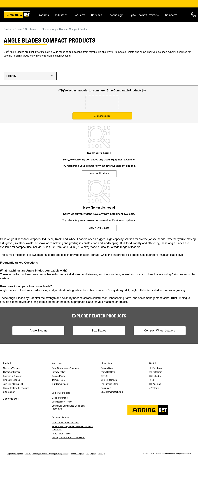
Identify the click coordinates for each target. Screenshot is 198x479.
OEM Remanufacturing (112, 392)
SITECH (105, 376)
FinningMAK (106, 388)
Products (43, 15)
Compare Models (102, 116)
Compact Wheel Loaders (157, 330)
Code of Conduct (60, 398)
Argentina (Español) (15, 454)
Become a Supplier (12, 376)
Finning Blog (107, 368)
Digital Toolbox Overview (144, 15)
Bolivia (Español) (32, 454)
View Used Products (99, 173)
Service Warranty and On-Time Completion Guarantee (72, 428)
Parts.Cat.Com (108, 372)
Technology (115, 15)
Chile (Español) (62, 454)
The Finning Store (109, 384)
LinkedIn (156, 376)
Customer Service (11, 372)
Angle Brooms (40, 330)
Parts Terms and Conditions (65, 422)
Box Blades (99, 330)
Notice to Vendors (11, 368)
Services (96, 15)
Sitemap (101, 454)
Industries (61, 15)
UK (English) (91, 454)
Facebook (157, 368)
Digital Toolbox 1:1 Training (16, 388)
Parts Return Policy (61, 433)
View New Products (99, 227)
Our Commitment (60, 384)
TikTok (155, 388)
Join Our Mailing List (13, 384)
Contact (193, 14)
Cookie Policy (58, 376)
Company (171, 15)
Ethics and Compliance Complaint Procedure (68, 407)
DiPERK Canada (109, 380)
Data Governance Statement (65, 368)
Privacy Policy (58, 372)
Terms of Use (58, 380)
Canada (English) (47, 454)
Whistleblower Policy (62, 401)
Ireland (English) (77, 454)
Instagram (157, 372)
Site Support (9, 392)
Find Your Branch (11, 380)
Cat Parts (79, 15)
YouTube (156, 384)
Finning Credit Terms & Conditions (68, 437)
